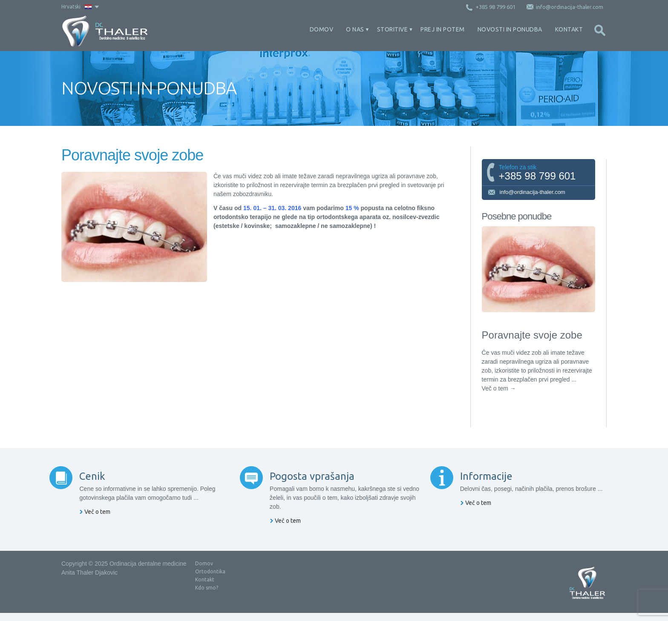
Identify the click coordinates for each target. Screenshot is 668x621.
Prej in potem (442, 29)
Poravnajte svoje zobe (532, 335)
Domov (322, 29)
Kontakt (569, 29)
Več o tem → (499, 388)
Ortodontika (210, 579)
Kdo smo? (206, 595)
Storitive (392, 29)
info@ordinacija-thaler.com (526, 192)
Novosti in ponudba (510, 29)
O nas (355, 29)
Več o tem (109, 528)
